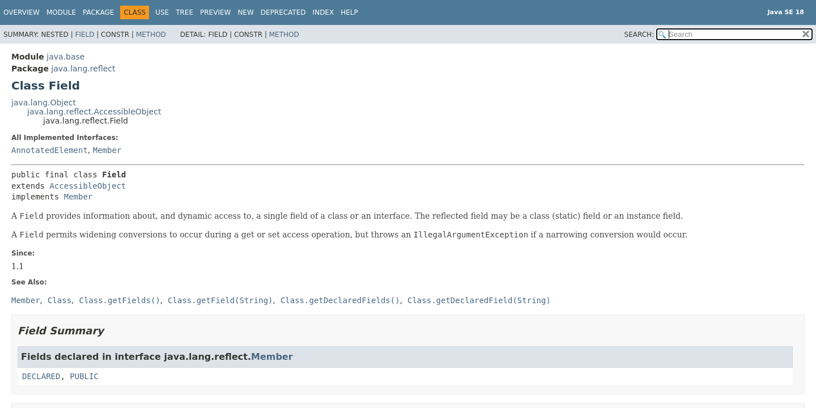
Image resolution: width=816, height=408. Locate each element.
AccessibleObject (87, 185)
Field (84, 35)
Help (349, 12)
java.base (65, 56)
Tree (184, 12)
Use (162, 12)
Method (151, 35)
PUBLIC (84, 376)
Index (323, 12)
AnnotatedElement (49, 150)
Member (107, 150)
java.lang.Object (43, 102)
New (245, 12)
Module (61, 12)
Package (98, 12)
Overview (21, 12)
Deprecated (283, 12)
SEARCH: (639, 35)
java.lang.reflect (83, 68)
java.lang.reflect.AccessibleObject (94, 111)
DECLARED (41, 376)
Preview (215, 12)
